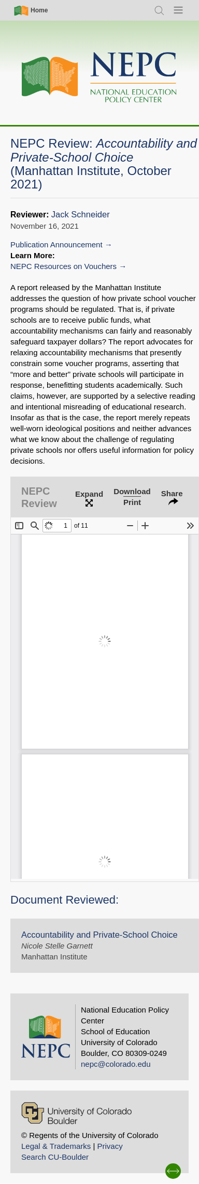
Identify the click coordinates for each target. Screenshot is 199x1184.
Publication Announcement (56, 244)
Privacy (109, 1146)
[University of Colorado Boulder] (76, 1113)
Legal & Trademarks (56, 1146)
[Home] (99, 77)
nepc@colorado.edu (116, 1064)
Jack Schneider (80, 214)
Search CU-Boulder (55, 1157)
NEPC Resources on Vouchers (63, 266)
